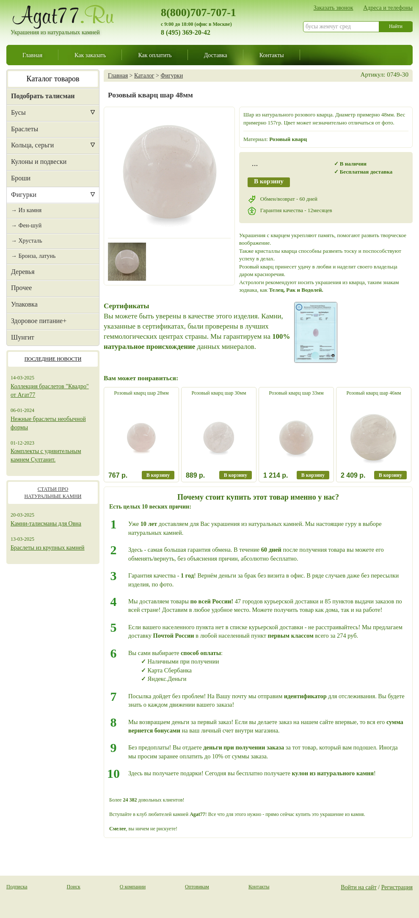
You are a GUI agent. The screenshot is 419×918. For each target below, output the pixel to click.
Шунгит (22, 337)
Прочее (21, 287)
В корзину (269, 181)
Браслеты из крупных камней (48, 548)
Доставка (215, 55)
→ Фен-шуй (26, 225)
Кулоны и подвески (38, 161)
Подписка (17, 887)
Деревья (23, 271)
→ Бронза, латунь (33, 256)
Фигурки (23, 194)
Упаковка (24, 304)
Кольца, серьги (32, 145)
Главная (32, 55)
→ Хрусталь (26, 241)
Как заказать (90, 55)
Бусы (18, 112)
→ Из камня (26, 210)
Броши (20, 178)
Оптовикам (197, 887)
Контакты (271, 55)
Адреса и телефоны (388, 7)
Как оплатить (154, 55)
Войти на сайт (359, 887)
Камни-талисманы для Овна (46, 523)
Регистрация (397, 887)
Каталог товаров (53, 79)
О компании (133, 887)
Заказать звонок (333, 7)
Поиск (73, 887)
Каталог (144, 75)
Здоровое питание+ (38, 320)
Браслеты (24, 129)
